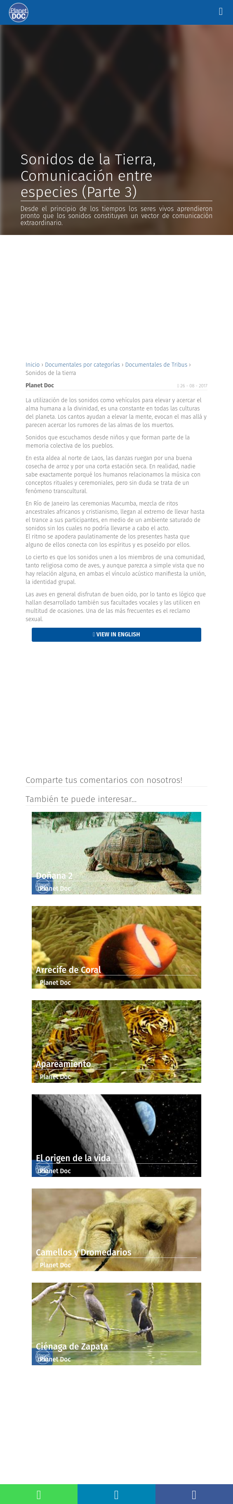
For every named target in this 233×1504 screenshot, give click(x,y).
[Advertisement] (116, 297)
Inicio (33, 364)
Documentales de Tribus (157, 364)
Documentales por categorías (83, 364)
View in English (116, 634)
